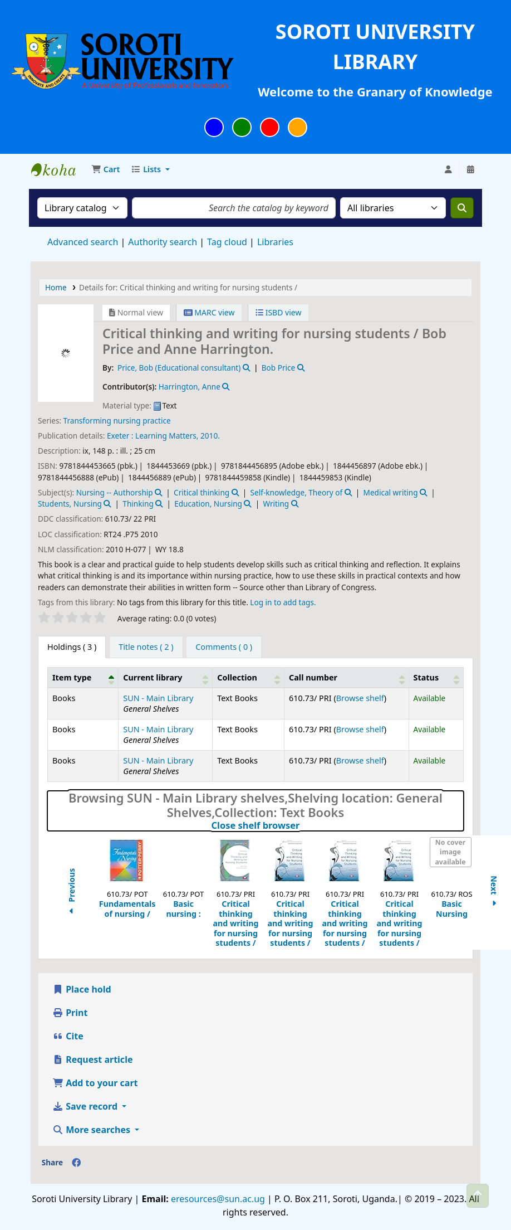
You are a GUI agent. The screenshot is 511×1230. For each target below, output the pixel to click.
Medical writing (390, 492)
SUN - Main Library (158, 698)
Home (56, 287)
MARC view (209, 312)
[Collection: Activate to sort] (248, 677)
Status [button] (426, 677)
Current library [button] (152, 677)
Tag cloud (227, 242)
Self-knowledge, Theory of (296, 492)
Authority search (162, 242)
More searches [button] (92, 1130)
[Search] (462, 207)
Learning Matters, (166, 435)
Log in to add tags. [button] (283, 602)
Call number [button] (313, 677)
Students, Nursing (70, 503)
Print (69, 1013)
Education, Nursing (208, 503)
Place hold (81, 989)
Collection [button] (237, 677)
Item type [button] (71, 677)
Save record (86, 1106)
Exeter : (120, 435)
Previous (71, 892)
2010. (210, 435)
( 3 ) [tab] (71, 646)
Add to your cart (95, 1083)
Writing (276, 503)
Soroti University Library (59, 169)
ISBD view (278, 312)
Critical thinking (201, 492)
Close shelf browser (303, 825)
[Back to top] (477, 1196)
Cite (67, 1036)
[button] (105, 169)
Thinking (137, 503)
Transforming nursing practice (117, 420)
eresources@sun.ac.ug (217, 1199)
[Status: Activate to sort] (436, 677)
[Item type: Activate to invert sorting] (83, 677)
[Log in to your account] (448, 169)
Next (493, 893)
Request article (92, 1059)
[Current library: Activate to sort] (166, 677)
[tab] (146, 647)
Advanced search (82, 242)
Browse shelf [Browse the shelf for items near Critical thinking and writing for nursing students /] (360, 698)
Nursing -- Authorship (114, 492)
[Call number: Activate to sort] (346, 677)
